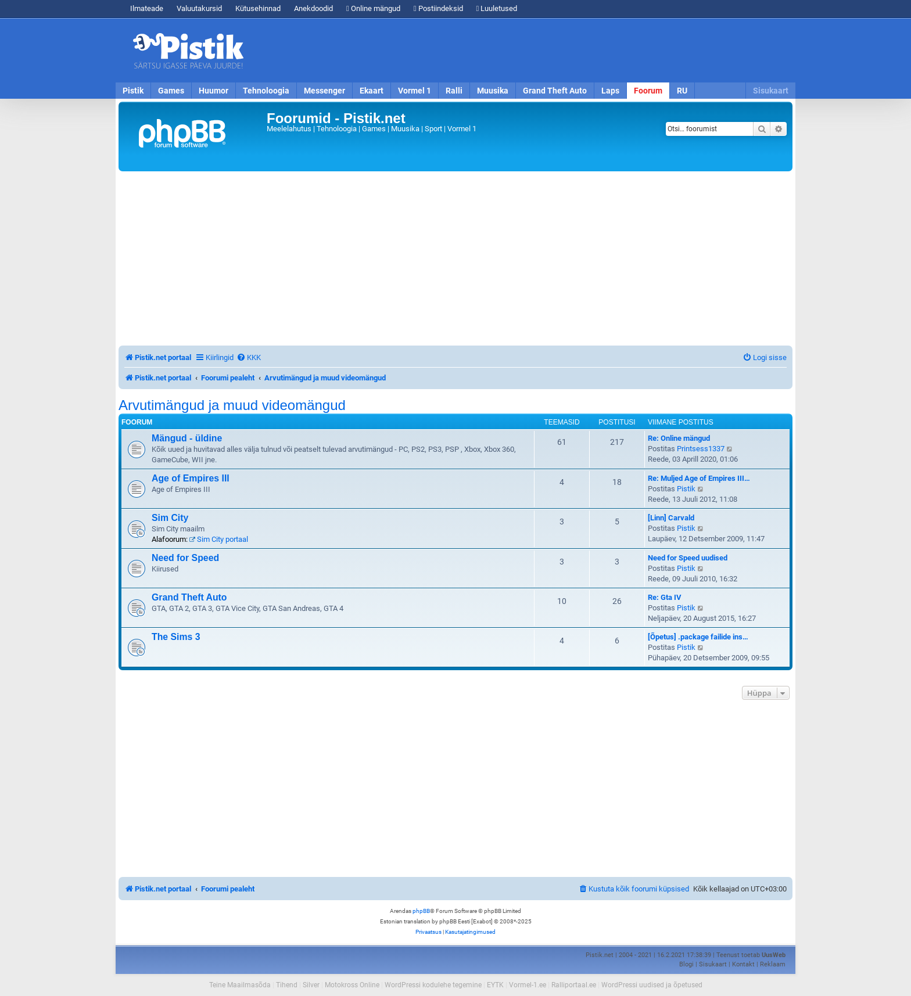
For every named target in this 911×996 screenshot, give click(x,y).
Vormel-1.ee (527, 985)
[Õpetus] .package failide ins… (698, 636)
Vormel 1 (414, 90)
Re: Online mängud (679, 438)
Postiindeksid (438, 8)
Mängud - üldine (187, 438)
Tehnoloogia (266, 90)
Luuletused (497, 8)
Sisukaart (770, 90)
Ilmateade (146, 8)
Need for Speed (185, 558)
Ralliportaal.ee (573, 985)
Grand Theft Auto (555, 90)
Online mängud (373, 8)
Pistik (133, 90)
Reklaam (773, 964)
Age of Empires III (190, 478)
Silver (311, 985)
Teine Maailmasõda (240, 985)
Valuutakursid (199, 8)
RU (682, 90)
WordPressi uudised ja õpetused (651, 985)
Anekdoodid (313, 8)
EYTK (495, 985)
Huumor (213, 90)
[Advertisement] (522, 50)
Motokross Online (352, 985)
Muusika (492, 90)
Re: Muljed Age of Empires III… (699, 478)
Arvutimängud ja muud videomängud (232, 405)
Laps (610, 90)
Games (171, 90)
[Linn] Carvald (671, 517)
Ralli (454, 90)
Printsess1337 (701, 448)
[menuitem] (248, 357)
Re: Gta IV (665, 597)
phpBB (421, 911)
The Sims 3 (176, 637)
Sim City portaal (218, 539)
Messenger (324, 90)
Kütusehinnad (258, 8)
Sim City (170, 518)
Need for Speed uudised (687, 557)
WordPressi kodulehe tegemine (433, 985)
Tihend (286, 985)
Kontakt (743, 964)
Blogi (686, 964)
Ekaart (371, 90)
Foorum (648, 90)
